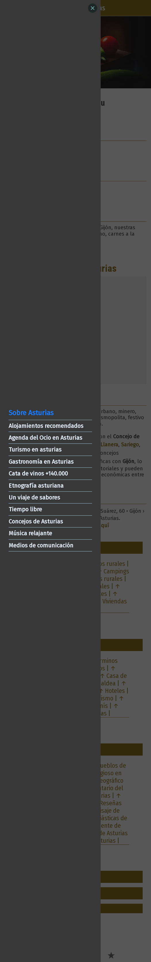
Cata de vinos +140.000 (38, 473)
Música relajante (30, 533)
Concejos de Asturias (36, 521)
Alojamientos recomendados (46, 425)
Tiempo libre (25, 509)
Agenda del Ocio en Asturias (45, 437)
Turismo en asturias (35, 449)
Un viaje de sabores (34, 497)
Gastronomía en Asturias (41, 461)
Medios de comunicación (41, 545)
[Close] (92, 8)
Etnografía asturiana (36, 485)
